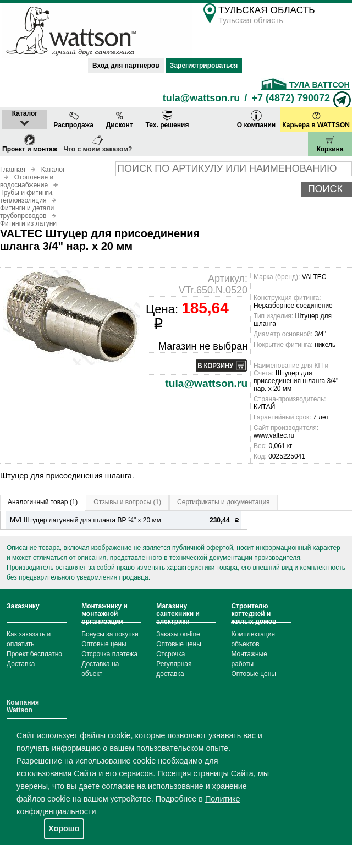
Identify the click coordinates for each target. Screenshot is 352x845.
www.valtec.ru (274, 435)
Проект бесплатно (34, 654)
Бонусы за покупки (110, 634)
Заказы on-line (178, 634)
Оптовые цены (104, 644)
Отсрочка (170, 654)
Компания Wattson (23, 706)
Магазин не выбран (203, 346)
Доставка (21, 664)
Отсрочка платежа (109, 654)
